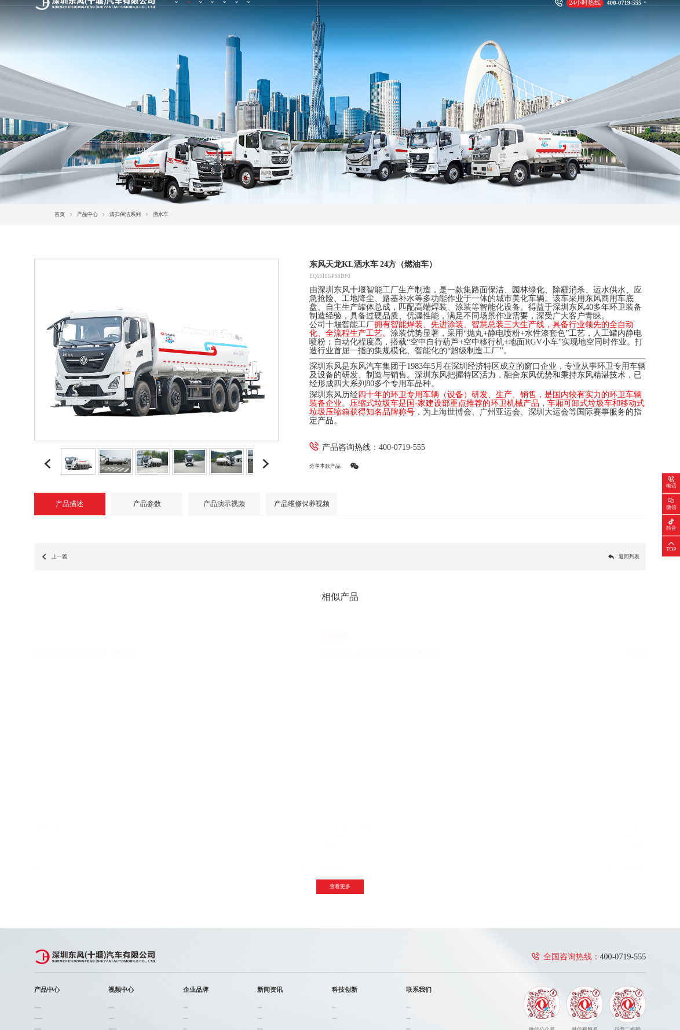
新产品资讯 (279, 947)
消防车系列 (47, 958)
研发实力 (347, 926)
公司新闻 (276, 926)
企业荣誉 (206, 958)
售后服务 (416, 936)
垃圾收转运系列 (52, 936)
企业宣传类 (128, 926)
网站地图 (611, 999)
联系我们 (410, 13)
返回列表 (623, 556)
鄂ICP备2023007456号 (214, 999)
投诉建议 (416, 947)
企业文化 (206, 969)
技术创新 (347, 936)
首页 (183, 13)
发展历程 (206, 936)
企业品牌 (293, 13)
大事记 (203, 947)
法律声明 (635, 999)
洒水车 (161, 214)
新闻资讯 (333, 13)
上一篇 (54, 556)
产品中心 (216, 13)
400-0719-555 (402, 447)
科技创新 (372, 13)
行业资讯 (276, 936)
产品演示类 (128, 936)
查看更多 (340, 806)
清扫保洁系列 (125, 214)
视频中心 (255, 13)
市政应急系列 (49, 947)
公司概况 (206, 926)
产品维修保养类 (133, 947)
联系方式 (416, 926)
